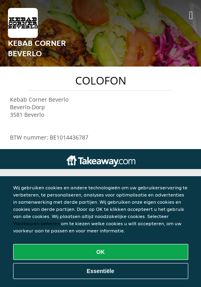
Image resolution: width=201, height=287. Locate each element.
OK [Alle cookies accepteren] (100, 252)
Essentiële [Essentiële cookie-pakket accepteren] (100, 271)
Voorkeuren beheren (36, 223)
